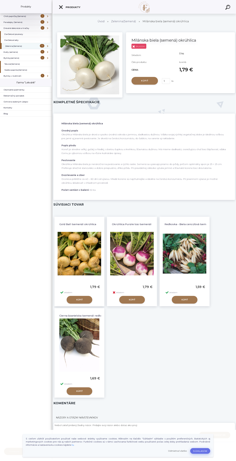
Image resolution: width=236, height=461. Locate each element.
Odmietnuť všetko (177, 451)
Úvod (101, 21)
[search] (228, 7)
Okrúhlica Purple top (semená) (131, 224)
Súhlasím (200, 451)
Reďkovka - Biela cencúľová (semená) (188, 224)
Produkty (69, 7)
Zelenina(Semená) (123, 21)
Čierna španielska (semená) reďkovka (83, 316)
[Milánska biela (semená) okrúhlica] (89, 33)
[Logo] (144, 7)
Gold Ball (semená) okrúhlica (77, 224)
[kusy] (166, 81)
